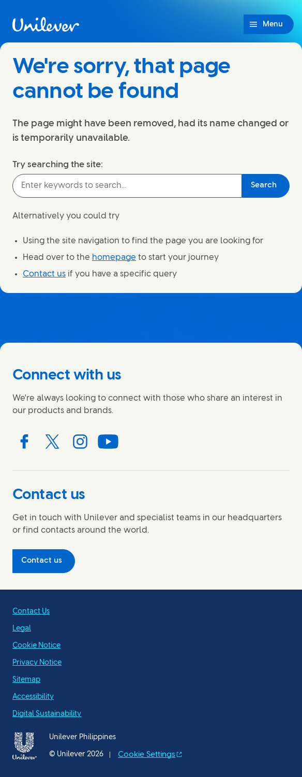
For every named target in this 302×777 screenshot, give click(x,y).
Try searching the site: (57, 164)
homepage (114, 257)
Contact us (44, 274)
